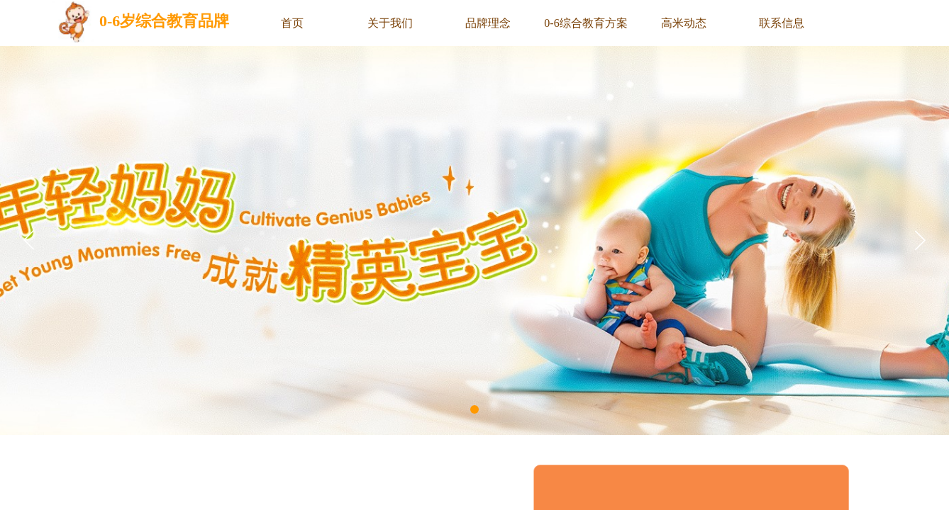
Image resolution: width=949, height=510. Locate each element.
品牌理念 (488, 23)
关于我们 (390, 23)
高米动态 (683, 23)
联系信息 (781, 23)
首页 (292, 23)
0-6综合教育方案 (585, 23)
